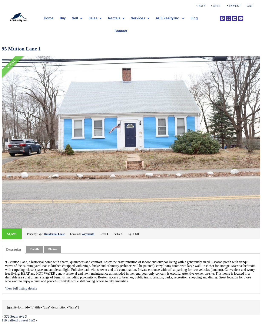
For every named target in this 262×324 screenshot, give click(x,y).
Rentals (116, 18)
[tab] (13, 250)
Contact (121, 31)
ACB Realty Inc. (170, 18)
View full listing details (21, 288)
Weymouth (88, 233)
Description (13, 249)
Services (140, 18)
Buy (63, 18)
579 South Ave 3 (15, 316)
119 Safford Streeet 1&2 (18, 320)
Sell (77, 18)
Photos (52, 249)
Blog (194, 18)
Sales (95, 18)
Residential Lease (54, 233)
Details (34, 249)
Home (48, 18)
